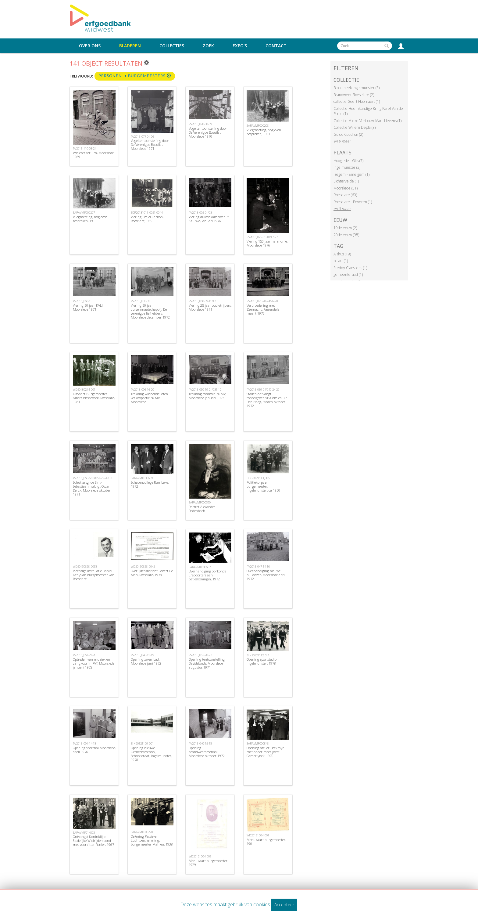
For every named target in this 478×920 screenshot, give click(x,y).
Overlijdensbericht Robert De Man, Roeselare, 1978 (152, 572)
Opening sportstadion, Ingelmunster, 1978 (263, 661)
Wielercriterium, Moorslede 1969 (93, 154)
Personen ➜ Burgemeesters (134, 76)
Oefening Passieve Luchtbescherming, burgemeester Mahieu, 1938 (152, 840)
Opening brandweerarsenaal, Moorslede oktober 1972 (207, 751)
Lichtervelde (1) (346, 181)
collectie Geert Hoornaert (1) (357, 101)
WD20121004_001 (258, 835)
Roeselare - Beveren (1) (353, 201)
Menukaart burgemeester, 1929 (208, 862)
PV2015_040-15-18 (200, 743)
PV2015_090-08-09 (200, 124)
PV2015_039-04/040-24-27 (263, 389)
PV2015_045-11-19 (142, 655)
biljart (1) (341, 260)
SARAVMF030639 (142, 478)
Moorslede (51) (346, 188)
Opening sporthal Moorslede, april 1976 (94, 749)
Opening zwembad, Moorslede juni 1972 (146, 661)
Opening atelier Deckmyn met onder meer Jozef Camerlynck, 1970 (265, 751)
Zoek (208, 46)
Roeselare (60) (345, 194)
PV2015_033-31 (140, 301)
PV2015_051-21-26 (84, 655)
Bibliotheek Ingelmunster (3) (357, 87)
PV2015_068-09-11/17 (202, 301)
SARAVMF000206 (258, 126)
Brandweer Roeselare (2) (354, 94)
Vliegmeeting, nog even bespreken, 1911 (264, 132)
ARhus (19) (342, 254)
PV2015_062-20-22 (200, 655)
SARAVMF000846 (258, 743)
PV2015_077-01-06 (142, 137)
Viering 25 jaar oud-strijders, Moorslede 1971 (210, 307)
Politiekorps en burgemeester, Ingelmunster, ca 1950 (263, 486)
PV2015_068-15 (82, 301)
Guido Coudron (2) (348, 134)
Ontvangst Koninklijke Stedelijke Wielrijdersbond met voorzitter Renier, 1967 (93, 840)
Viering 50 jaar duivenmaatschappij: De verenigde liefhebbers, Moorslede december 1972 (150, 311)
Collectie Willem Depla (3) (355, 127)
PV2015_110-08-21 (84, 148)
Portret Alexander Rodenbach (202, 508)
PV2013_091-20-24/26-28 (262, 301)
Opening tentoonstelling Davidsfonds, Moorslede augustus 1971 (207, 663)
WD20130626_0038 (85, 566)
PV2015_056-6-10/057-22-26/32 (92, 478)
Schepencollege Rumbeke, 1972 (150, 484)
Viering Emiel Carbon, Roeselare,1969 (147, 219)
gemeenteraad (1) (348, 274)
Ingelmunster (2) (347, 167)
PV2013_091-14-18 (84, 743)
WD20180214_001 (84, 389)
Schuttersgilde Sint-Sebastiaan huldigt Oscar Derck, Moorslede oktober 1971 (92, 488)
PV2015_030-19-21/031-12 (205, 389)
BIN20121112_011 (258, 655)
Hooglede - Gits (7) (348, 160)
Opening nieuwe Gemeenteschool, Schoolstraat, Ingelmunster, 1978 (151, 753)
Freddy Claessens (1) (350, 267)
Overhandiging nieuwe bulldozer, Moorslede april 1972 (266, 574)
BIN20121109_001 (142, 743)
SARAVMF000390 (200, 502)
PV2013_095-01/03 (200, 213)
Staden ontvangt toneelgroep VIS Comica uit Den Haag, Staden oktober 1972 (267, 399)
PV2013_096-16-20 (142, 389)
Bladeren (130, 46)
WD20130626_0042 (143, 566)
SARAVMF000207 (84, 213)
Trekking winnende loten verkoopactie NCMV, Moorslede (149, 397)
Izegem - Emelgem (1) (351, 174)
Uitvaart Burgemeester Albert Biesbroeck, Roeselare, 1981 (94, 397)
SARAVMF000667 (200, 567)
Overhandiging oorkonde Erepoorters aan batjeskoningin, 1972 (207, 575)
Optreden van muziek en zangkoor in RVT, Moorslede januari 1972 (93, 663)
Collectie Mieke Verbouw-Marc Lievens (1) (367, 120)
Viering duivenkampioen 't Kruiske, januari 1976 (209, 219)
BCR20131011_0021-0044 (146, 213)
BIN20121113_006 (258, 478)
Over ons (90, 46)
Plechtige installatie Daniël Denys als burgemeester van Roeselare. (93, 574)
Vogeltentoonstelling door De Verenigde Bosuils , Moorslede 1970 (208, 132)
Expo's (240, 46)
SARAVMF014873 (84, 833)
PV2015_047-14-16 (258, 566)
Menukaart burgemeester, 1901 (266, 841)
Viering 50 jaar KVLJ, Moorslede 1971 (88, 307)
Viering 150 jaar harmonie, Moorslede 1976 (267, 243)
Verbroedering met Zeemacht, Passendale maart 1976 (263, 309)
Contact (276, 46)
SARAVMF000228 (142, 832)
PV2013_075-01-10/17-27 (262, 237)
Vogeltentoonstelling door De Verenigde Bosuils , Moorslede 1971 (150, 144)
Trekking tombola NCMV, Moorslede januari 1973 (207, 395)
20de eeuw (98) (346, 234)
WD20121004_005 (200, 856)
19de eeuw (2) (345, 227)
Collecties (171, 46)
